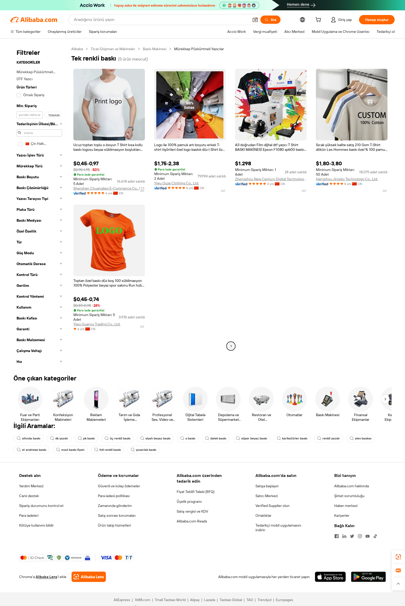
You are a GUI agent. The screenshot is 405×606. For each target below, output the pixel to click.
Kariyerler (341, 515)
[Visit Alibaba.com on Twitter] (352, 536)
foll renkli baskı (107, 450)
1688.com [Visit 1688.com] (142, 600)
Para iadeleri (28, 515)
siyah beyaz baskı (155, 438)
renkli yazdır (328, 438)
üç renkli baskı (117, 438)
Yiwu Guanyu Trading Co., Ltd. (96, 324)
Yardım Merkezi (31, 486)
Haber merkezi (345, 506)
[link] (398, 557)
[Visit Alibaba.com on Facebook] (336, 536)
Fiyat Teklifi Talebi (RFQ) (195, 492)
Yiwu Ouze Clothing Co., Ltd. (176, 183)
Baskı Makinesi (154, 49)
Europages (284, 600)
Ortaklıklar (263, 515)
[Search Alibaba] (161, 20)
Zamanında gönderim (115, 506)
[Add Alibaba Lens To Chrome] (89, 577)
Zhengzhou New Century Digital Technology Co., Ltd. (271, 179)
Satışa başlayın (267, 486)
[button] (255, 20)
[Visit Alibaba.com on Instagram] (359, 536)
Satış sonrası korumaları (117, 515)
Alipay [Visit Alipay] (195, 600)
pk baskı (86, 438)
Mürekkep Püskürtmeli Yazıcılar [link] (199, 49)
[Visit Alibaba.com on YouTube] (367, 536)
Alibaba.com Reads (192, 521)
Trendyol (264, 600)
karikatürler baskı (292, 438)
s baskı (187, 438)
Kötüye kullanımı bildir (36, 525)
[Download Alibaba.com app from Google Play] (368, 577)
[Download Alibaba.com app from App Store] (330, 577)
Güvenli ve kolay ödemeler (119, 486)
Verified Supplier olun (272, 506)
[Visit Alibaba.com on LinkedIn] (344, 536)
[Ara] (270, 20)
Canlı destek (29, 496)
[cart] (319, 20)
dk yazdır (59, 438)
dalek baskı (215, 438)
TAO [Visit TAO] (249, 600)
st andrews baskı (31, 450)
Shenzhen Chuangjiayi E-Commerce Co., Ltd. (109, 188)
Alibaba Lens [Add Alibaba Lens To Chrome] (46, 577)
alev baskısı (360, 438)
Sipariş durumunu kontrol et (41, 506)
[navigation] (39, 206)
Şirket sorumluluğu (349, 496)
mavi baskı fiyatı (70, 450)
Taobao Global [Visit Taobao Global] (231, 600)
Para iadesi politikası (114, 496)
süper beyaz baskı (251, 438)
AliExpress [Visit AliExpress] (122, 600)
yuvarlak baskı (143, 450)
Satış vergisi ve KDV (192, 511)
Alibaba (77, 49)
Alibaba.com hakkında (351, 486)
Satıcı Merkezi (266, 496)
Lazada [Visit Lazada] (209, 600)
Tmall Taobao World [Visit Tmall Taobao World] (170, 600)
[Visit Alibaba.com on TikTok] (375, 536)
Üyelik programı (189, 501)
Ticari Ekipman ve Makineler (113, 49)
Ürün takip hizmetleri (114, 525)
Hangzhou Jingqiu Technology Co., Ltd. (347, 179)
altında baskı (28, 438)
